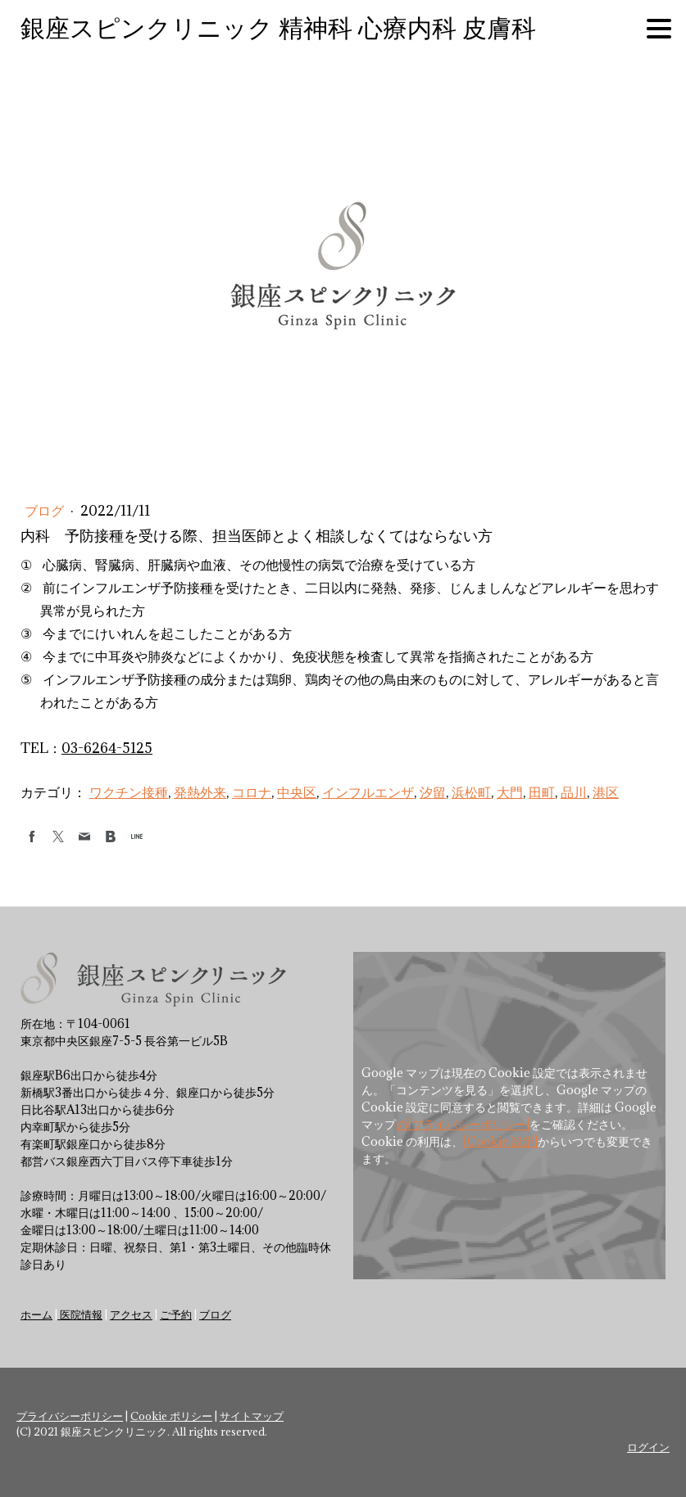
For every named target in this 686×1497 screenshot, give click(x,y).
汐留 (433, 792)
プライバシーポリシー (69, 1416)
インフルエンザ (368, 792)
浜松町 (471, 792)
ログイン (648, 1447)
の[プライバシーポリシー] (462, 1124)
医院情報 (79, 1314)
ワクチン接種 (128, 792)
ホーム (36, 1314)
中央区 (296, 792)
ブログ (46, 511)
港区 (606, 792)
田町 (542, 792)
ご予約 (176, 1314)
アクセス (131, 1314)
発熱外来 (200, 792)
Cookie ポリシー (171, 1416)
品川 (574, 792)
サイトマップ (252, 1416)
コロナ (251, 792)
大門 (510, 792)
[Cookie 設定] (500, 1141)
